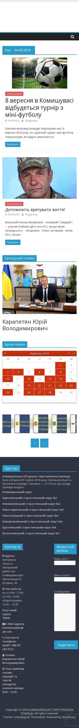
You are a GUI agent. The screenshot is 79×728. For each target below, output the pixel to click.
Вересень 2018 (39, 353)
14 (49, 379)
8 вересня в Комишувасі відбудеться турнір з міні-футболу (39, 107)
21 (49, 385)
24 (7, 392)
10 (7, 379)
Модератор (31, 120)
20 (39, 385)
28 (49, 392)
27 (39, 392)
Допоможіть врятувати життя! (35, 209)
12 (28, 379)
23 (71, 385)
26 (28, 392)
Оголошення (14, 93)
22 (60, 385)
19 (28, 385)
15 (60, 379)
